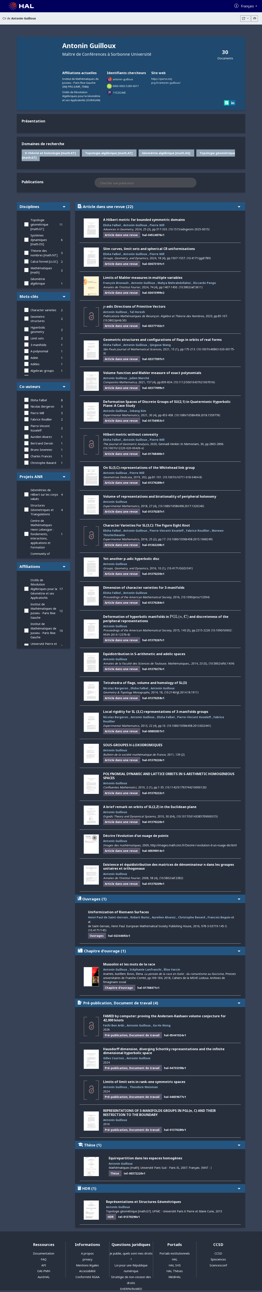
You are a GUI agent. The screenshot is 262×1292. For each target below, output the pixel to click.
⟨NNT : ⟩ (206, 1168)
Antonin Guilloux (135, 225)
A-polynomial (39, 351)
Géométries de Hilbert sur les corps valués (44, 494)
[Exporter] (245, 18)
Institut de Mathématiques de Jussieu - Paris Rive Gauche (43, 610)
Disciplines (42, 206)
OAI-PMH (43, 1271)
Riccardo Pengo (204, 283)
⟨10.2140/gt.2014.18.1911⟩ (181, 692)
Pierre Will (37, 413)
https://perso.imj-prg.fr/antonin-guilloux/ (166, 81)
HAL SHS (175, 1265)
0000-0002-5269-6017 (126, 86)
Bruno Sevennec (41, 450)
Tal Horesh (137, 312)
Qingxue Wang (160, 345)
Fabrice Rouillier (41, 419)
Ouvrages (159, 898)
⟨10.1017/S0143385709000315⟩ (197, 816)
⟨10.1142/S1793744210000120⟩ (186, 787)
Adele (34, 358)
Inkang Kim (138, 411)
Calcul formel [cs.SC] (44, 261)
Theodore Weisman (144, 1087)
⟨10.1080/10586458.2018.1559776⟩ (197, 415)
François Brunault (116, 283)
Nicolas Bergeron (42, 406)
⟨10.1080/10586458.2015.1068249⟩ (190, 539)
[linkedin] (232, 103)
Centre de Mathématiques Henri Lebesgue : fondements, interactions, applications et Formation (41, 534)
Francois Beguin (219, 917)
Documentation (43, 1253)
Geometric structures (37, 319)
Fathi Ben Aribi (113, 1025)
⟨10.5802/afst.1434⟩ (221, 663)
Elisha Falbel (38, 400)
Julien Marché (139, 378)
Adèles (35, 364)
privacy (87, 1259)
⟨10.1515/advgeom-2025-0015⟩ (189, 229)
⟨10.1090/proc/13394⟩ (195, 597)
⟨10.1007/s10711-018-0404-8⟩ (182, 477)
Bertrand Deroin (41, 443)
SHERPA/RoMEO (131, 1289)
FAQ (43, 1259)
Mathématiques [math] (41, 270)
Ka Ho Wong (162, 1025)
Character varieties (43, 310)
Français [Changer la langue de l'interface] (248, 6)
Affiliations (42, 566)
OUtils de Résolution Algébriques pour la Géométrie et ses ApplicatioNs (43, 589)
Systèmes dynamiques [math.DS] (38, 239)
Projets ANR (42, 476)
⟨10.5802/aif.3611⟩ (191, 287)
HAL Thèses (174, 1271)
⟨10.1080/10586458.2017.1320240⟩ (181, 506)
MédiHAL (174, 1277)
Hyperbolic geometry (37, 330)
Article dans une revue (159, 206)
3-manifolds (38, 345)
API (43, 1265)
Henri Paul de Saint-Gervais (108, 917)
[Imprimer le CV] (254, 18)
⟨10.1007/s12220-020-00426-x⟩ (123, 448)
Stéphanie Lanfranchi (145, 969)
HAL (174, 1259)
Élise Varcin (172, 969)
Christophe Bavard (43, 463)
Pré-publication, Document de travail (159, 1002)
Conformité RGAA (87, 1277)
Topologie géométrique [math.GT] (39, 224)
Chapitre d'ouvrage (159, 950)
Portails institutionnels (174, 1253)
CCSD (218, 1253)
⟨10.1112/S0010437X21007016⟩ (194, 382)
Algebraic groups (42, 371)
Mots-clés (42, 296)
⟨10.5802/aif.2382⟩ (171, 878)
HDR (159, 1188)
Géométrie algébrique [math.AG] (37, 283)
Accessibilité (87, 1271)
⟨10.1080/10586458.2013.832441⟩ (189, 726)
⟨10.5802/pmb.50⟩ (114, 320)
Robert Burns (139, 917)
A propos (87, 1253)
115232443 (119, 92)
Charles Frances (41, 456)
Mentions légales (87, 1265)
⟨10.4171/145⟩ (97, 930)
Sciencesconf (218, 1265)
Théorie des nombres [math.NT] (44, 253)
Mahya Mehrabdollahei (174, 283)
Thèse (159, 1144)
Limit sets (37, 338)
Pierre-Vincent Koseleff (40, 428)
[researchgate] (227, 103)
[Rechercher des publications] (194, 183)
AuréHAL (44, 1277)
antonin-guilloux (123, 79)
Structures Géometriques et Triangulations (42, 509)
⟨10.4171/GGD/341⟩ (180, 568)
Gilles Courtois (113, 1058)
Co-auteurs (42, 386)
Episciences (218, 1259)
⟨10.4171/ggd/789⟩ (198, 258)
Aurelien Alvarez (41, 437)
